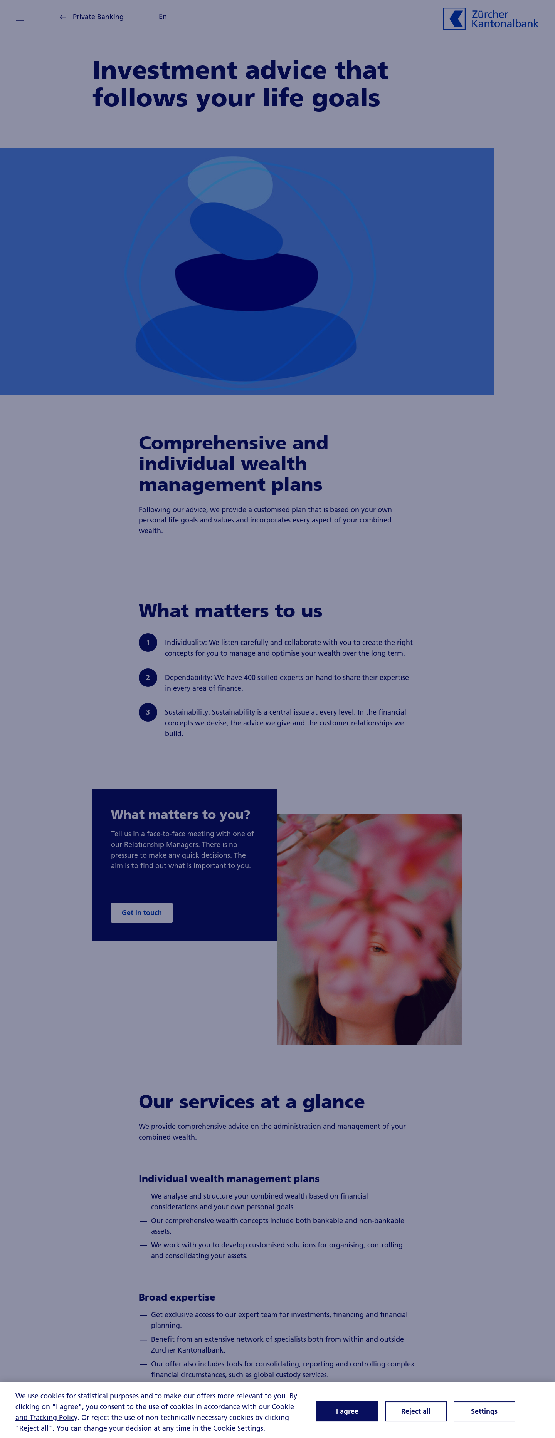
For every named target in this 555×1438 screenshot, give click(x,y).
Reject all (416, 1414)
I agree (347, 1414)
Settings (484, 1414)
